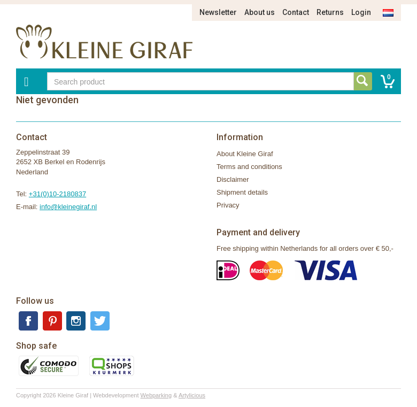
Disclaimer (233, 179)
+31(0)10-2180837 (57, 194)
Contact (295, 12)
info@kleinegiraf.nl (68, 207)
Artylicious (192, 395)
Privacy (228, 205)
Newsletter (218, 12)
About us (259, 12)
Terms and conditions (249, 167)
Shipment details (242, 192)
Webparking (156, 395)
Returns (330, 12)
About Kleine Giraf (245, 154)
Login (361, 12)
